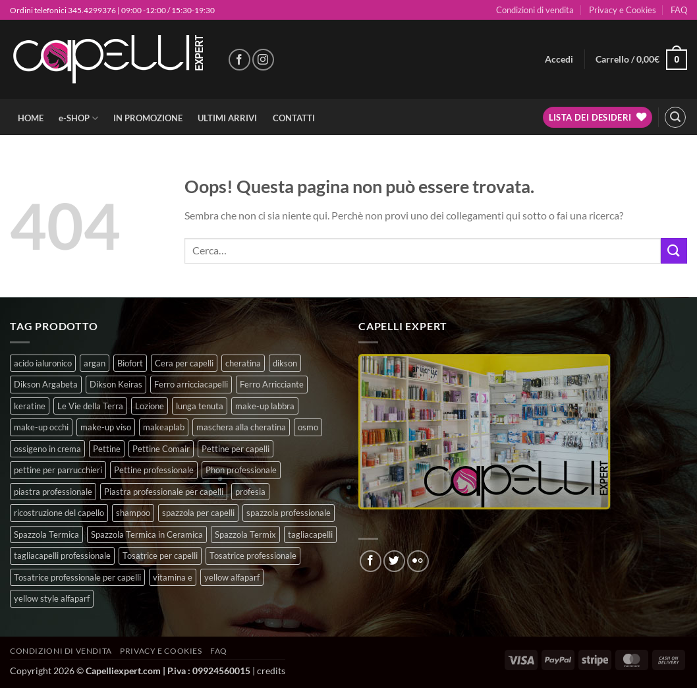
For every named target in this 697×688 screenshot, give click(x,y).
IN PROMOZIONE (147, 118)
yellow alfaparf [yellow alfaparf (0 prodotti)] (232, 577)
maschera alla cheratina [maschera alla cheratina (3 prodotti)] (241, 427)
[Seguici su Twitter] (394, 561)
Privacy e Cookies (622, 10)
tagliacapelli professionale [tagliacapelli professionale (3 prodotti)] (62, 555)
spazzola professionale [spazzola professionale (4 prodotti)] (288, 512)
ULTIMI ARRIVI (227, 118)
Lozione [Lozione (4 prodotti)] (149, 406)
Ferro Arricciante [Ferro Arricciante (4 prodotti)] (272, 384)
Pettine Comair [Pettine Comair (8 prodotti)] (161, 449)
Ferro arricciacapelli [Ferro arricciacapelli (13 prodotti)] (191, 384)
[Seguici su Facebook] (239, 60)
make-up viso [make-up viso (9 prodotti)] (105, 427)
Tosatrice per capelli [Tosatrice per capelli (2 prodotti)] (160, 555)
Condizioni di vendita (535, 10)
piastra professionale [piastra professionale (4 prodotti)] (53, 491)
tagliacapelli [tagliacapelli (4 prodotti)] (310, 534)
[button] (559, 59)
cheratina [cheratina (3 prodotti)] (243, 363)
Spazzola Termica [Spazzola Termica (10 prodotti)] (46, 534)
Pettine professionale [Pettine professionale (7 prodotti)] (154, 470)
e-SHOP (78, 118)
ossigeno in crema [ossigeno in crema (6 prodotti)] (47, 449)
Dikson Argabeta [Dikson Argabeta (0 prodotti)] (46, 384)
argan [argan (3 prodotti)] (94, 363)
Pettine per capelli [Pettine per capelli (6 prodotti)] (235, 449)
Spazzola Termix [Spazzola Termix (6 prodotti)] (245, 534)
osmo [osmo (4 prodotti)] (308, 427)
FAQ (679, 10)
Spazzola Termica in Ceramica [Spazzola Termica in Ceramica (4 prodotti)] (147, 534)
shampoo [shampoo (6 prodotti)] (133, 512)
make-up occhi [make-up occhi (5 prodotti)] (41, 427)
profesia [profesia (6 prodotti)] (250, 491)
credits (271, 670)
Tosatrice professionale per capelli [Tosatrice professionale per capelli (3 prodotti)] (77, 577)
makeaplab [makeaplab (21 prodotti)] (163, 427)
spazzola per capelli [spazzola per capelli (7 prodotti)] (198, 512)
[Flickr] (418, 561)
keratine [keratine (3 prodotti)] (29, 406)
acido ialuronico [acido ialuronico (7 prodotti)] (43, 363)
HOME (30, 118)
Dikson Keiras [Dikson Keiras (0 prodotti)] (116, 384)
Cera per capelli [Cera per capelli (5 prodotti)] (184, 363)
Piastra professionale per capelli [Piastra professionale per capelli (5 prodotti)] (163, 491)
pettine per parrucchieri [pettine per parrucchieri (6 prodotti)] (58, 470)
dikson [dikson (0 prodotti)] (285, 363)
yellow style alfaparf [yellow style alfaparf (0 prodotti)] (52, 598)
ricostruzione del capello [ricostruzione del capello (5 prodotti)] (59, 512)
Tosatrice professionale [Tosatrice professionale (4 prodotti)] (252, 555)
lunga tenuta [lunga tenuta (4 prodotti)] (199, 406)
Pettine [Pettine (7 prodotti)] (107, 449)
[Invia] (674, 251)
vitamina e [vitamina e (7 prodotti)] (172, 577)
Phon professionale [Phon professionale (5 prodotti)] (241, 470)
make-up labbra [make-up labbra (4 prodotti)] (264, 406)
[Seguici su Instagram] (263, 60)
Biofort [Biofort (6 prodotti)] (130, 363)
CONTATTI (294, 118)
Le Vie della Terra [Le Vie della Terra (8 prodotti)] (90, 406)
